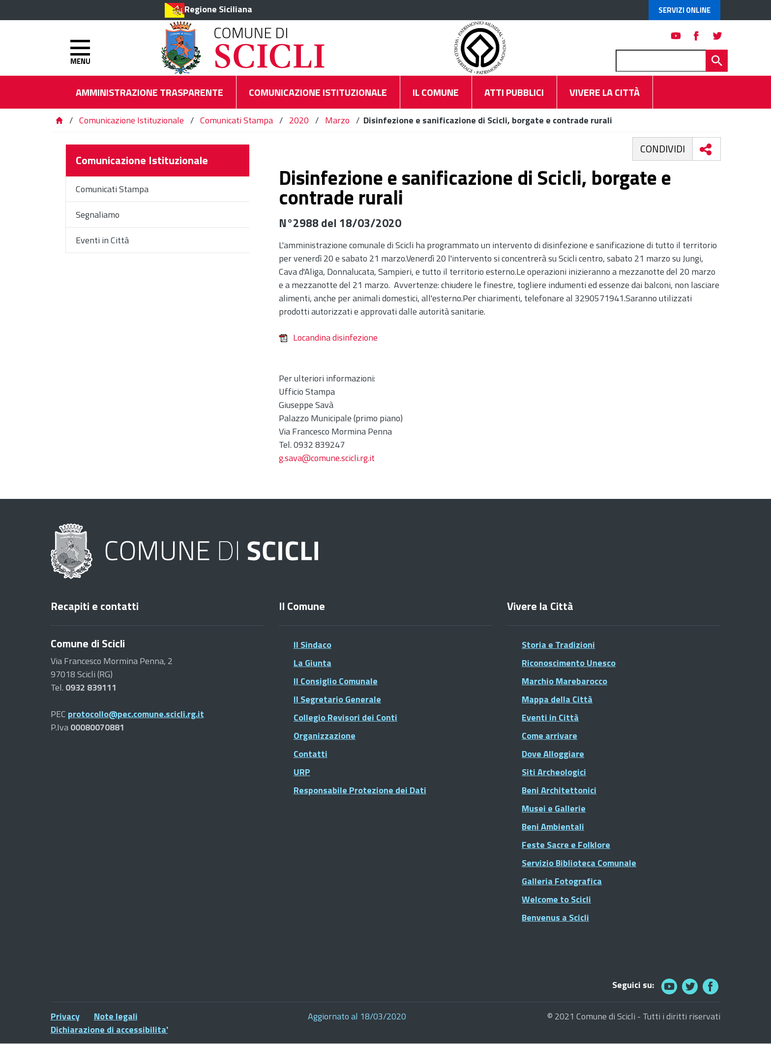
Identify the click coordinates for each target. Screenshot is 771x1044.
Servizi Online (684, 10)
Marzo (337, 120)
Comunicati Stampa (236, 120)
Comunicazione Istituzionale (131, 120)
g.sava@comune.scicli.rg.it (327, 457)
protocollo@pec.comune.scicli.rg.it (136, 714)
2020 (299, 120)
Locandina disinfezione (328, 337)
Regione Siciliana (218, 9)
